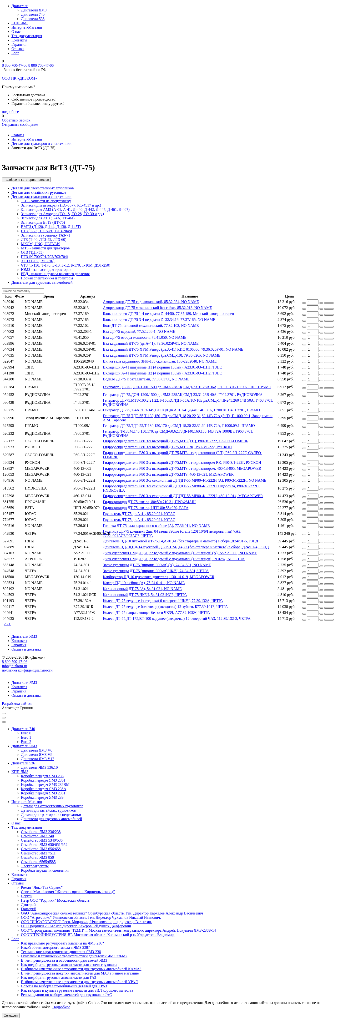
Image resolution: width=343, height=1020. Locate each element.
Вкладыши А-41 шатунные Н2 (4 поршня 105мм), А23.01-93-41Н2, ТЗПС (162, 373)
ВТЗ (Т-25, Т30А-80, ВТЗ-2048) (46, 231)
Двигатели (19, 6)
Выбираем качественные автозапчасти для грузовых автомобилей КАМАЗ (81, 969)
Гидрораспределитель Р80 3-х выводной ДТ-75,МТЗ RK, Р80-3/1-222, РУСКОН (167, 447)
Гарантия (18, 44)
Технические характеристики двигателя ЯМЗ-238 (61, 952)
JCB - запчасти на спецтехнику (46, 201)
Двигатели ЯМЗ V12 (37, 759)
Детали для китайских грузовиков (38, 192)
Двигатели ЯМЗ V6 (36, 750)
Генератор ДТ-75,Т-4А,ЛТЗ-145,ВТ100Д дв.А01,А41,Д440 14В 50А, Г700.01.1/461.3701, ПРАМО (181, 410)
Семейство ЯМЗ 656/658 (41, 849)
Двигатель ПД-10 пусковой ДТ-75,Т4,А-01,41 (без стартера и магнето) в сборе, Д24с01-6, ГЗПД (180, 541)
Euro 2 (26, 742)
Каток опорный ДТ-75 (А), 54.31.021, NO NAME (142, 589)
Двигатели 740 (33, 14)
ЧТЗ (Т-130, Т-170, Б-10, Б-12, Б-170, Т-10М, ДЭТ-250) (65, 265)
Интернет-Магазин (26, 27)
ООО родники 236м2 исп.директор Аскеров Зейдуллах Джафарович (76, 926)
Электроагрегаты (35, 866)
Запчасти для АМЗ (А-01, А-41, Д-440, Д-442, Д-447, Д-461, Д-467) (75, 209)
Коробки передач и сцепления (45, 870)
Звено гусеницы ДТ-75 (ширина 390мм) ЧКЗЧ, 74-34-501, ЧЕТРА (156, 571)
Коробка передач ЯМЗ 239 (42, 797)
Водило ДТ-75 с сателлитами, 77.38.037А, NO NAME (146, 379)
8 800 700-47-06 (14, 65)
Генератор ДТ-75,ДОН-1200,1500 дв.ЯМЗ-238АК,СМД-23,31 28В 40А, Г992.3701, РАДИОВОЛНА (182, 395)
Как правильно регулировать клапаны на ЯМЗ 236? (62, 943)
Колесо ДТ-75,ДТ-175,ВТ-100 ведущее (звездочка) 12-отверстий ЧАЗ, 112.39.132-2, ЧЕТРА (177, 618)
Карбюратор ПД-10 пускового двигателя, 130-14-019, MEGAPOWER (158, 577)
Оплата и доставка (26, 649)
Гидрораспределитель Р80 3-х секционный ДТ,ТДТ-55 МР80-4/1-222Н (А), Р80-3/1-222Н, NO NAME (184, 480)
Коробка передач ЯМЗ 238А (43, 789)
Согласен (11, 1015)
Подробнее (61, 1007)
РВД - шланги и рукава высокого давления (55, 274)
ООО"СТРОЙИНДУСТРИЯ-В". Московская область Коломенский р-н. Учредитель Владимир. (98, 935)
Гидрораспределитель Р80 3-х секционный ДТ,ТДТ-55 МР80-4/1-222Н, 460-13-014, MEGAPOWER (183, 496)
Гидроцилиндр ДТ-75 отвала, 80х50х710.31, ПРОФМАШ (149, 502)
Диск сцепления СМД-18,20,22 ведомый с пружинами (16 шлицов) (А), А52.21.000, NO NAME (180, 553)
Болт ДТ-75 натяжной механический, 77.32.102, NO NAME (151, 325)
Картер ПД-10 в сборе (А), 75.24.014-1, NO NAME (144, 583)
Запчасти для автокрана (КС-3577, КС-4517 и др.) (61, 205)
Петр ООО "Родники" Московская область (55, 900)
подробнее (10, 112)
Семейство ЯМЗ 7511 (38, 853)
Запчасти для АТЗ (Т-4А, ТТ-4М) (48, 218)
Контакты (19, 40)
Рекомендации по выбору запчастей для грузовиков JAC (66, 995)
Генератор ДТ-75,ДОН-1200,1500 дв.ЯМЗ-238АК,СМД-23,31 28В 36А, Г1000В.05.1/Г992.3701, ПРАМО (187, 387)
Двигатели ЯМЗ (34, 10)
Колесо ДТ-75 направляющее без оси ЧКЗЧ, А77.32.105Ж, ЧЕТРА (156, 613)
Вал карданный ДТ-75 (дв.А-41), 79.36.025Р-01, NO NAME (151, 343)
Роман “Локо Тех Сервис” (42, 887)
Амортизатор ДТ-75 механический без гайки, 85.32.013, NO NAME (157, 308)
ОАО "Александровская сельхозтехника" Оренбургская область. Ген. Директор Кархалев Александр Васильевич (112, 913)
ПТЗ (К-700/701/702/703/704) (44, 257)
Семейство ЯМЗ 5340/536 (42, 840)
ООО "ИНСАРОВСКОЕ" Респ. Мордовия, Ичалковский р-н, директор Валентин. (86, 922)
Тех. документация (26, 36)
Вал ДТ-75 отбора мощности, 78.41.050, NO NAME (144, 337)
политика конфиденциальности (27, 670)
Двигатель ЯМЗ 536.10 (39, 767)
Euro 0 (26, 733)
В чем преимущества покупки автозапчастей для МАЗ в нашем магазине (80, 973)
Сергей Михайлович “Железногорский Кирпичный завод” (68, 892)
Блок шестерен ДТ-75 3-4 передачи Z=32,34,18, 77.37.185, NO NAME (159, 320)
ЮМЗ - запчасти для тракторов (46, 270)
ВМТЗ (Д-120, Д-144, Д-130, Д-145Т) (51, 227)
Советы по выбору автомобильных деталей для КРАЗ (64, 986)
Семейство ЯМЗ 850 (37, 857)
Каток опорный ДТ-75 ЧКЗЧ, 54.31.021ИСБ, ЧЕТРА (145, 595)
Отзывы (17, 49)
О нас (15, 32)
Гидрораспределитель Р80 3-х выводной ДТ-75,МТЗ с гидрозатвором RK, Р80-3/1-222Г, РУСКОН (182, 462)
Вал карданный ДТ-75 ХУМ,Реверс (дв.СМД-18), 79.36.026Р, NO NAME (161, 355)
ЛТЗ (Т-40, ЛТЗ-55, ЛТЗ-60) (43, 239)
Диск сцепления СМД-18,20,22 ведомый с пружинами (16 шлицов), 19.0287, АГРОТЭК (174, 559)
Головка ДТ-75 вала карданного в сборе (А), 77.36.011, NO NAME (156, 526)
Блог (15, 53)
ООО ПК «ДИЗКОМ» (19, 78)
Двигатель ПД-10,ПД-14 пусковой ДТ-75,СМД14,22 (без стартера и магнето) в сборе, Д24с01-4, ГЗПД (186, 547)
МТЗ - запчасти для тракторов (45, 248)
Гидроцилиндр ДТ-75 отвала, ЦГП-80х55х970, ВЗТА (145, 508)
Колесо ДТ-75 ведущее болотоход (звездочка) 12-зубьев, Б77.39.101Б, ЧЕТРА (165, 607)
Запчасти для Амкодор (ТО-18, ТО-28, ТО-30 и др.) (62, 214)
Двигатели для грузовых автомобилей (42, 282)
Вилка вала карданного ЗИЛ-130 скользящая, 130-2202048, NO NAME (160, 361)
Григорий (28, 909)
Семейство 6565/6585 (38, 862)
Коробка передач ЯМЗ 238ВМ (45, 785)
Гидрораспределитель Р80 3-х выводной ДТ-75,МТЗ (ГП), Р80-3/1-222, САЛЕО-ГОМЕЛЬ (175, 441)
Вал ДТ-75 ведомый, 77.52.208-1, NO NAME (139, 331)
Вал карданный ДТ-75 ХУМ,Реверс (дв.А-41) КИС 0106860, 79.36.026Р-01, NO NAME (173, 349)
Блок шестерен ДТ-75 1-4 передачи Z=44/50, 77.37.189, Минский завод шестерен (168, 314)
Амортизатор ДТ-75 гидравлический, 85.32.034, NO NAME (151, 302)
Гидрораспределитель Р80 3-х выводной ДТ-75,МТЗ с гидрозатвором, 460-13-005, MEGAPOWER (182, 468)
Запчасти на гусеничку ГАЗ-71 (45, 235)
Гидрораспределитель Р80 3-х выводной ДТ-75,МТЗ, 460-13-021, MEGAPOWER (168, 474)
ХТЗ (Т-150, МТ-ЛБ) (37, 261)
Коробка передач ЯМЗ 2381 (43, 793)
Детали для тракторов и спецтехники (41, 197)
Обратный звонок (16, 120)
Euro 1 (26, 737)
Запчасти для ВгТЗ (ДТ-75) (43, 222)
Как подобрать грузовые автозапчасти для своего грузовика (69, 965)
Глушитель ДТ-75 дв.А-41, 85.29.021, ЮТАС (139, 514)
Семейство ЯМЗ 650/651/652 (44, 845)
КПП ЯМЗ (19, 23)
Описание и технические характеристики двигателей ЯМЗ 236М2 (74, 956)
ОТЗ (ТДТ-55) (32, 252)
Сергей (26, 896)
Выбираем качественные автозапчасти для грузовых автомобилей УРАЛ (79, 982)
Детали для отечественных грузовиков (42, 188)
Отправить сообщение (20, 124)
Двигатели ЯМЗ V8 (36, 754)
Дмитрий (28, 905)
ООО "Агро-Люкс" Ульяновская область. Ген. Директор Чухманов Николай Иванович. (91, 917)
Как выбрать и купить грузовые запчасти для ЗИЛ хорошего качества (77, 990)
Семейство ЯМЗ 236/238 (41, 832)
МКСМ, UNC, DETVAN (40, 244)
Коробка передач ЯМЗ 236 (42, 776)
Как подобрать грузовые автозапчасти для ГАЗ (58, 977)
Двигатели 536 (33, 19)
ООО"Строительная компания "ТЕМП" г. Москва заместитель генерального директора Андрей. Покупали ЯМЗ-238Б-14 (118, 930)
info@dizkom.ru (14, 666)
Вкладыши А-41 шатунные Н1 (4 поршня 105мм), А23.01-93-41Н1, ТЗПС (162, 367)
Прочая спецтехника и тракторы (47, 278)
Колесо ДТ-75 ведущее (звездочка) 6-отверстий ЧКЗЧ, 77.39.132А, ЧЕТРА (163, 601)
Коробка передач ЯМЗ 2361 (43, 780)
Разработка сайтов (16, 704)
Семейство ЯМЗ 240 (37, 836)
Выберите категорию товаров (26, 180)
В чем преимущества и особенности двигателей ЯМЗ (64, 960)
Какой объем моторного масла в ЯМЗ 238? (55, 947)
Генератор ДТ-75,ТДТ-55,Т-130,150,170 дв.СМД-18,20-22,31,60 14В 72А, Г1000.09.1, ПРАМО (179, 426)
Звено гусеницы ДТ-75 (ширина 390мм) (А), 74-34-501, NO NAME (157, 565)
